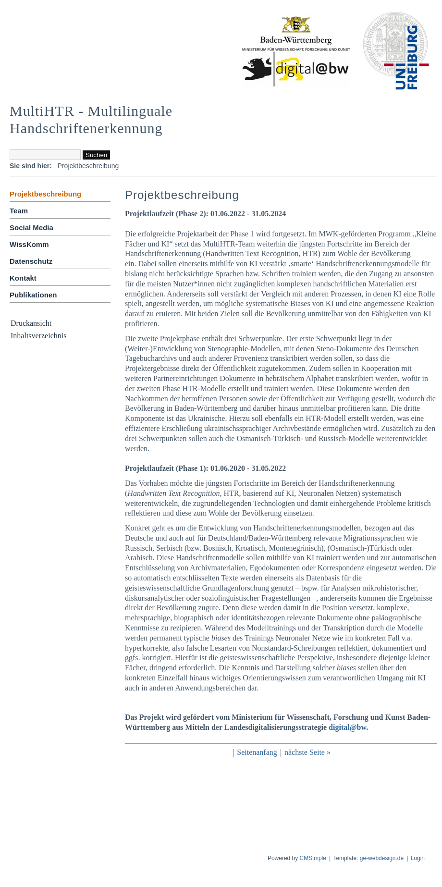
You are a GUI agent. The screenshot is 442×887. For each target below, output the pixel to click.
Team (19, 211)
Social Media (31, 227)
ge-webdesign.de (382, 858)
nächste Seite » (307, 752)
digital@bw (347, 727)
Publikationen (33, 295)
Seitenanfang (257, 752)
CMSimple (313, 858)
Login (418, 858)
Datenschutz (31, 261)
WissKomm (29, 244)
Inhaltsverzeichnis (38, 336)
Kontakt (23, 278)
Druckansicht (31, 323)
